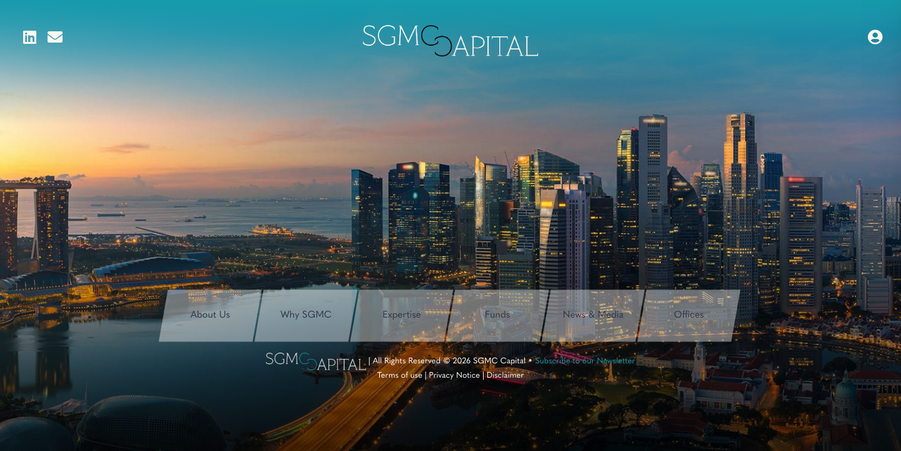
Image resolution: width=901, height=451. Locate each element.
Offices (689, 315)
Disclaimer (505, 376)
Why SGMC (306, 315)
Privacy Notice (455, 376)
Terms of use (399, 376)
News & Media (593, 315)
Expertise (401, 315)
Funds (497, 315)
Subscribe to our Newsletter (585, 362)
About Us (210, 315)
